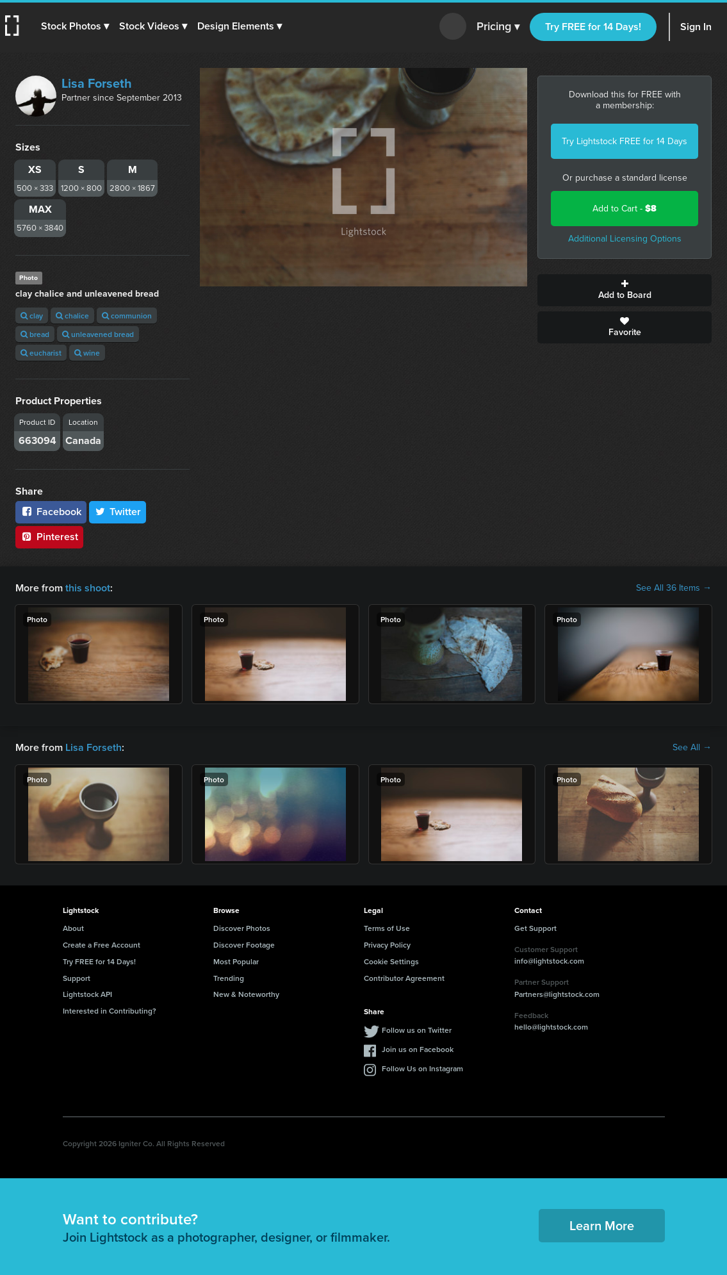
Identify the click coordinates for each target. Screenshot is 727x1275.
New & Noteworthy (246, 994)
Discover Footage (244, 944)
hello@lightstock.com (551, 1026)
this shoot (87, 587)
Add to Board (624, 290)
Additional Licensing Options (625, 238)
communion (127, 315)
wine (87, 352)
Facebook (50, 511)
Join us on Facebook (417, 1049)
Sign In (696, 26)
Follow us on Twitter (417, 1029)
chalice (72, 315)
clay (31, 315)
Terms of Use (387, 928)
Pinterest (49, 536)
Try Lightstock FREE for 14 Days (624, 141)
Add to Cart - (624, 208)
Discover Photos (241, 928)
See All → (692, 747)
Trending (228, 978)
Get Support (535, 928)
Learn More (601, 1225)
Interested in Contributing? (109, 1010)
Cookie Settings (391, 961)
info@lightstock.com (549, 960)
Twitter (118, 511)
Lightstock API (87, 994)
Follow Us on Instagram (422, 1068)
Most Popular (236, 961)
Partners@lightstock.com (557, 994)
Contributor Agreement (404, 978)
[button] (75, 26)
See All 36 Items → (674, 588)
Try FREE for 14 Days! (593, 26)
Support (76, 978)
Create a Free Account (101, 944)
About (73, 928)
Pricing (498, 27)
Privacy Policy (387, 944)
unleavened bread (98, 334)
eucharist (40, 352)
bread (34, 334)
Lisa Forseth (96, 83)
